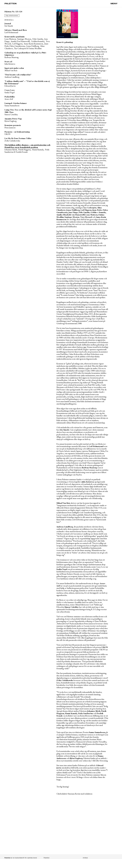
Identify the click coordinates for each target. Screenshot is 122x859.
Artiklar (85, 858)
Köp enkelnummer (12, 15)
